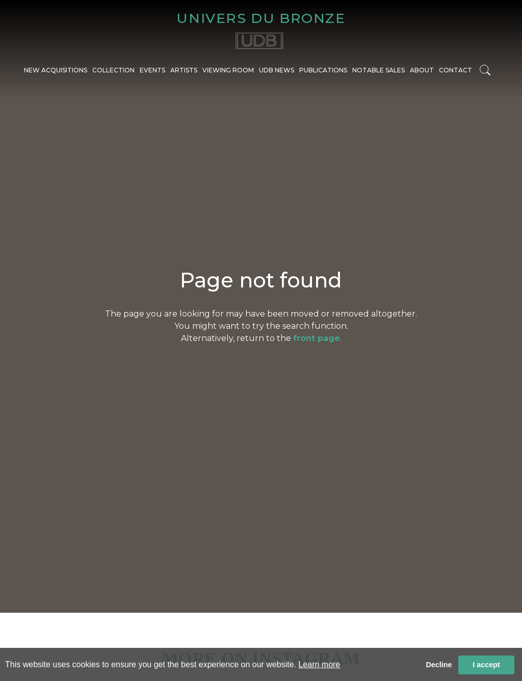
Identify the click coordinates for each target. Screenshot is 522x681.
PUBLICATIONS (323, 70)
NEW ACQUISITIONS (55, 70)
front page (316, 338)
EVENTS (152, 70)
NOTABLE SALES (378, 70)
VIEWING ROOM (228, 70)
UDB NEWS (276, 70)
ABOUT (422, 70)
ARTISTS (183, 70)
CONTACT (455, 70)
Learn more (319, 664)
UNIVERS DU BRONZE (260, 18)
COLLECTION (113, 70)
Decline (439, 665)
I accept (486, 665)
